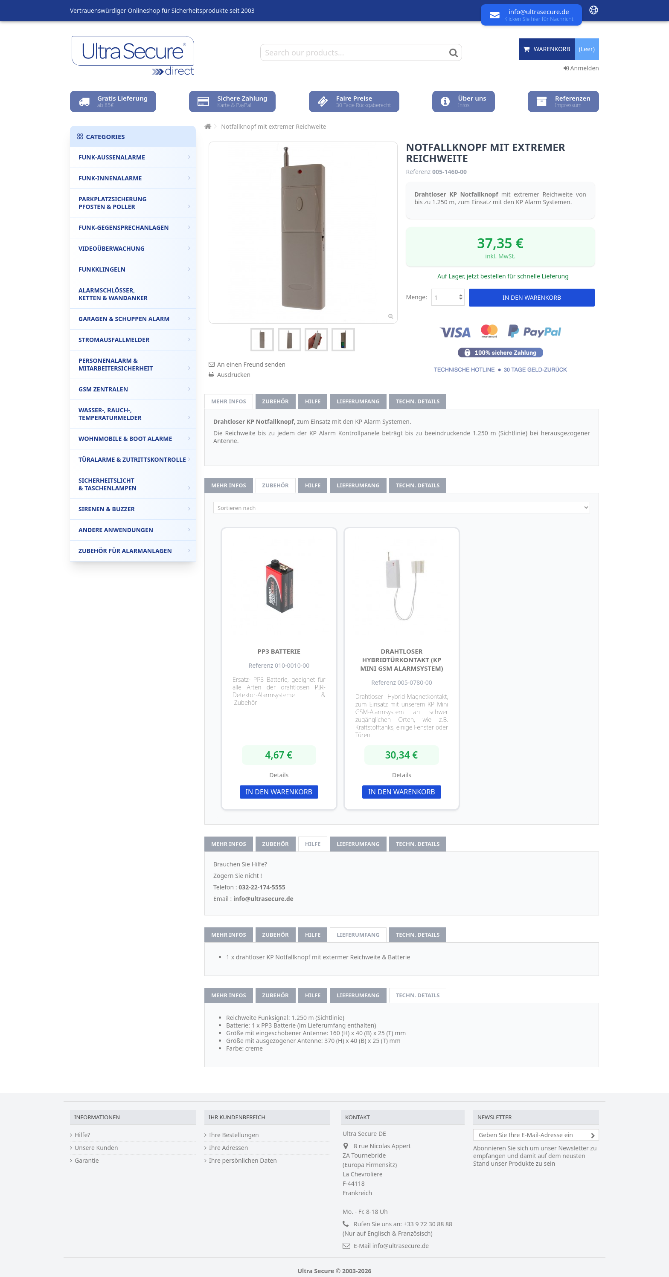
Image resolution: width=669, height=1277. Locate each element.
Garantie (87, 1160)
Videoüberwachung (134, 248)
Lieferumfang (358, 401)
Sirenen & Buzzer (134, 509)
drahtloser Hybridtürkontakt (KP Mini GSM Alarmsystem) (401, 659)
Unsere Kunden (96, 1148)
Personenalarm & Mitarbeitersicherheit (134, 364)
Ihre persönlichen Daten (243, 1160)
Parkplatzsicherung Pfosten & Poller (134, 203)
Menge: (417, 297)
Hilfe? (82, 1135)
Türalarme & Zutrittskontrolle (134, 459)
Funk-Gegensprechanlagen (134, 227)
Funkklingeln (134, 269)
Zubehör (275, 401)
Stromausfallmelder (134, 340)
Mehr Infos (228, 401)
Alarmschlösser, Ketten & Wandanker (134, 294)
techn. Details (418, 401)
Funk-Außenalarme (134, 157)
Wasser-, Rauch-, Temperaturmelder (134, 414)
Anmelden (581, 68)
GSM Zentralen (134, 389)
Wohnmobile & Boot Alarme (134, 438)
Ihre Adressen (228, 1148)
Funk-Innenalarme (134, 178)
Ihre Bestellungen (234, 1135)
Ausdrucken (233, 375)
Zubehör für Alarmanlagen (134, 551)
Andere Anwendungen (134, 530)
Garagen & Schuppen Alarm (134, 319)
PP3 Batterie (279, 651)
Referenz (418, 172)
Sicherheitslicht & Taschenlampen (134, 484)
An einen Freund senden (251, 364)
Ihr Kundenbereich (237, 1117)
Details (278, 775)
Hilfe (313, 401)
